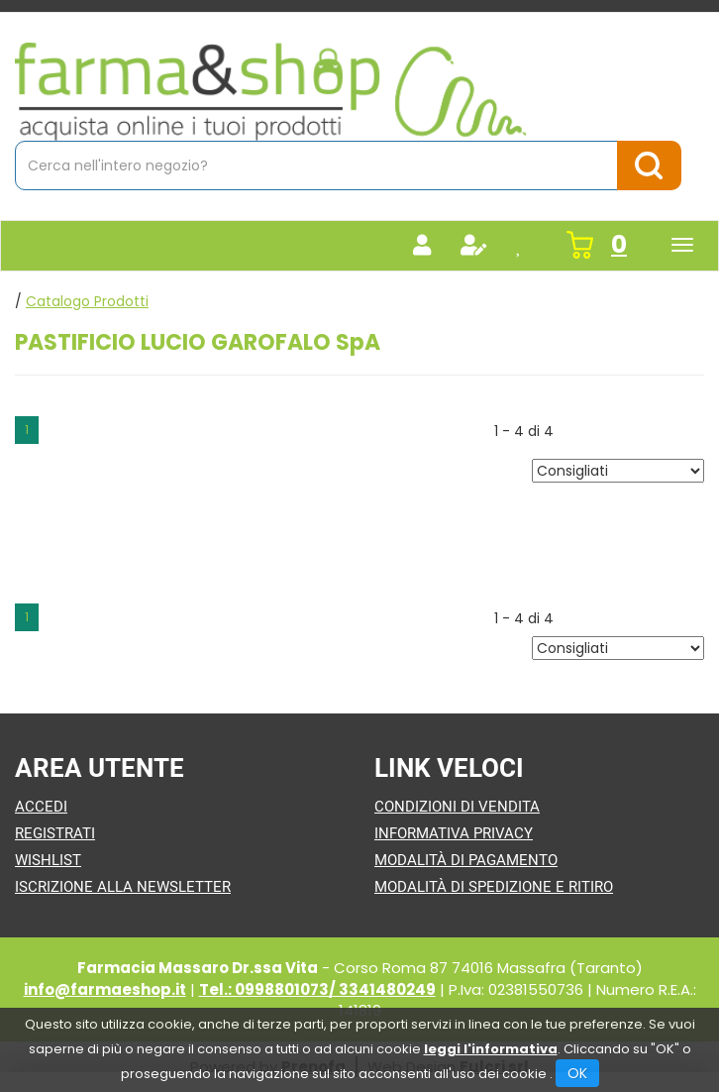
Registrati (55, 833)
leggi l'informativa (491, 1048)
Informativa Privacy (453, 833)
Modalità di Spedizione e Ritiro (493, 887)
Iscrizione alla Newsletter (123, 887)
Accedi (41, 807)
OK (577, 1073)
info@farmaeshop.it (105, 989)
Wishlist (48, 860)
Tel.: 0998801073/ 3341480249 (317, 989)
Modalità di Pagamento (466, 860)
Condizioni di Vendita (457, 807)
